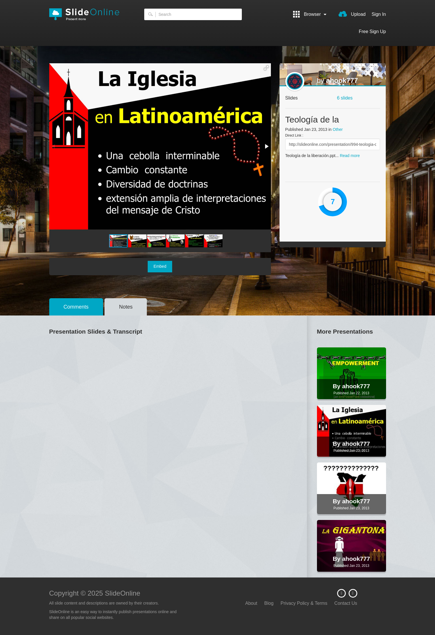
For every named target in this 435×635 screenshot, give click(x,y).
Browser (309, 14)
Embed (159, 266)
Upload (352, 14)
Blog (268, 603)
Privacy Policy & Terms (304, 603)
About (251, 603)
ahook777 (342, 80)
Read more (350, 155)
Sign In (379, 14)
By (337, 386)
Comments (76, 307)
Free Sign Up (372, 31)
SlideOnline (88, 14)
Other (338, 129)
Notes (125, 307)
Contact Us (345, 603)
